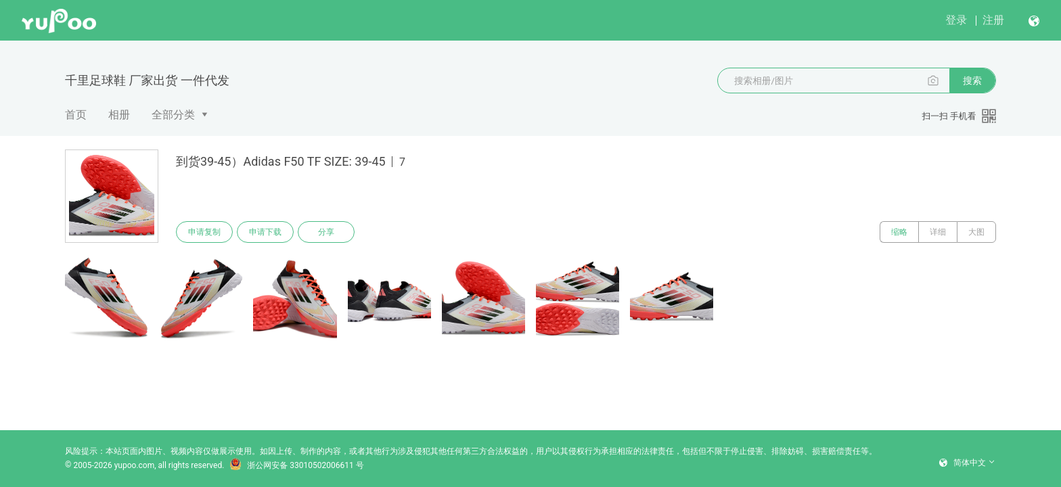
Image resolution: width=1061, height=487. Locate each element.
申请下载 (265, 232)
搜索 (972, 80)
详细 (938, 232)
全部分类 (173, 114)
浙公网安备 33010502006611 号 (296, 465)
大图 (976, 232)
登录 (956, 20)
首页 (76, 114)
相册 (119, 114)
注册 (993, 20)
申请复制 (204, 232)
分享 (326, 232)
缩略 (899, 232)
